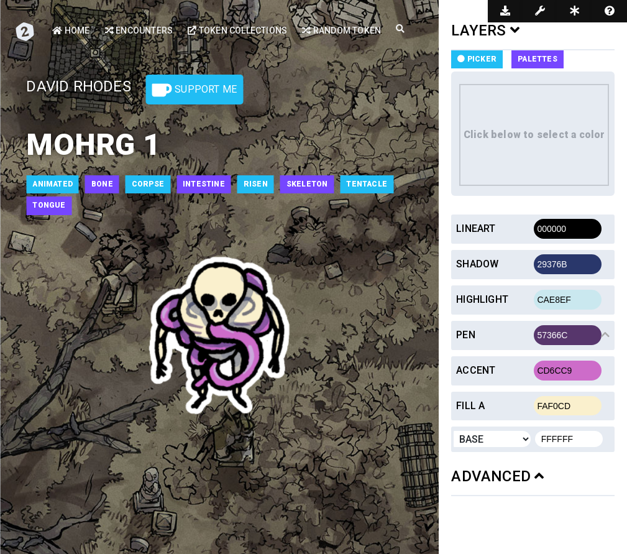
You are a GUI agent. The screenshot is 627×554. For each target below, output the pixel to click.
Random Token (341, 30)
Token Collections (237, 30)
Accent (475, 370)
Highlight (482, 299)
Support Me (194, 90)
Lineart (475, 228)
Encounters (139, 30)
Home (70, 30)
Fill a (470, 406)
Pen (465, 335)
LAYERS (485, 30)
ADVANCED (497, 476)
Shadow (477, 264)
